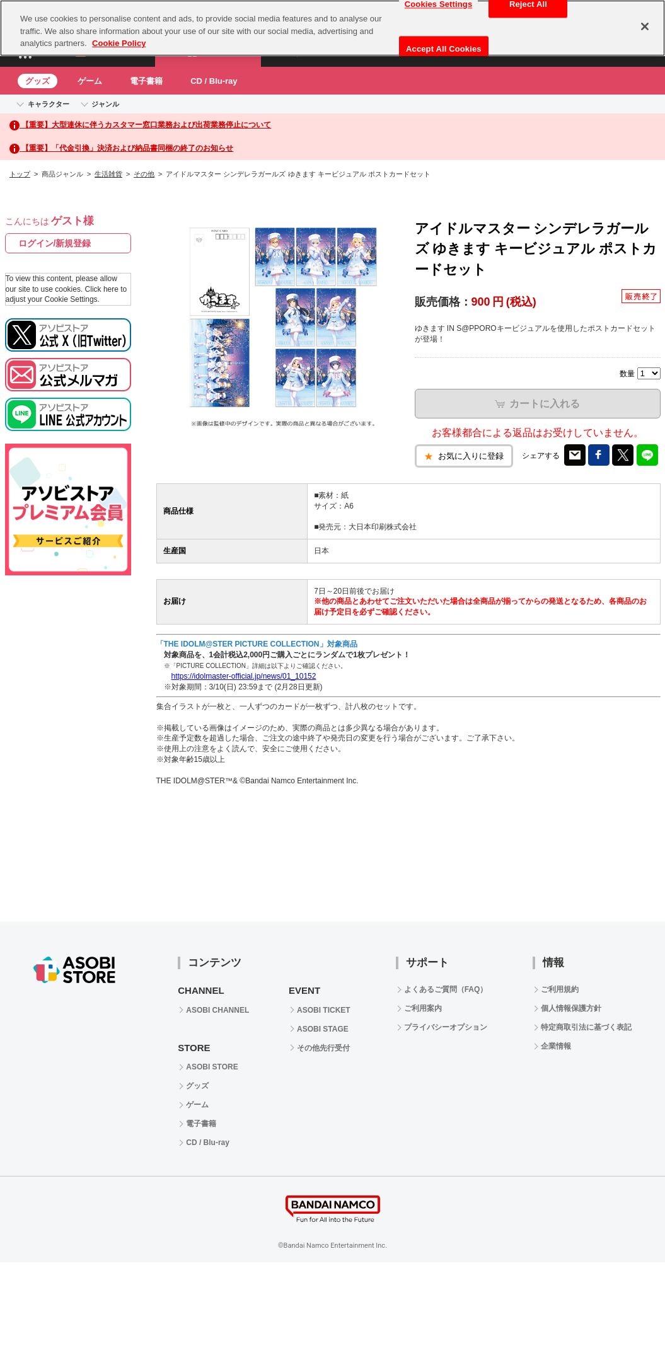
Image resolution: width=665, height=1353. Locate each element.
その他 (144, 174)
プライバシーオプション (445, 1027)
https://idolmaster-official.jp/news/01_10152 (243, 676)
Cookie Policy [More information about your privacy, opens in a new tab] (119, 43)
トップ (19, 174)
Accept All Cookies (444, 49)
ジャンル (105, 104)
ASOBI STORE (212, 1066)
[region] (332, 28)
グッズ (37, 81)
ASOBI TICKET (323, 1010)
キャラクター (48, 104)
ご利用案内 (423, 1008)
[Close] (645, 26)
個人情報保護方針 (571, 1008)
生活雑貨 (108, 174)
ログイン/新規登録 (54, 243)
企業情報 (556, 1046)
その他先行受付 (323, 1048)
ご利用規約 (560, 989)
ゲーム (90, 81)
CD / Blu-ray (213, 81)
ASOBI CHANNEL (217, 1010)
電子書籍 (146, 81)
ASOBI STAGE (323, 1029)
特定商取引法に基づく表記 (586, 1027)
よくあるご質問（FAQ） (446, 989)
